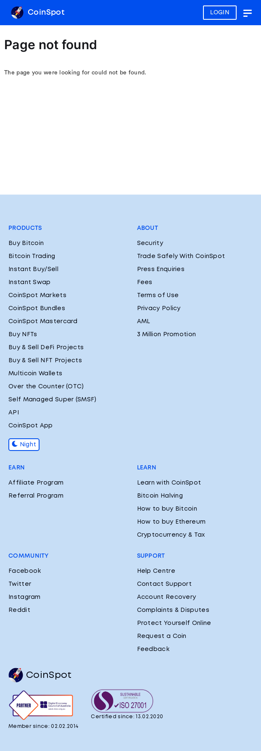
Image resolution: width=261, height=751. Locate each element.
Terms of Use (158, 295)
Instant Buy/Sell (33, 269)
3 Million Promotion (166, 334)
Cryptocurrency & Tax (171, 535)
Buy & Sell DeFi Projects (46, 347)
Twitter (19, 584)
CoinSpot (37, 12)
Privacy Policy (159, 308)
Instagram (24, 597)
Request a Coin (162, 636)
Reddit (19, 610)
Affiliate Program (35, 482)
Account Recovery (166, 597)
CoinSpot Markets (37, 295)
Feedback (153, 649)
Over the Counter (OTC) (46, 386)
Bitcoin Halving (160, 495)
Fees (145, 282)
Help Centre (156, 571)
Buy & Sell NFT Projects (45, 360)
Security (150, 243)
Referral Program (35, 495)
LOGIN (220, 13)
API (13, 412)
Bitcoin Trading (31, 256)
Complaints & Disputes (173, 610)
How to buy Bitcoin (167, 508)
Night (24, 444)
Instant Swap (29, 282)
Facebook (24, 571)
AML (143, 321)
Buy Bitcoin (26, 243)
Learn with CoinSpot (169, 482)
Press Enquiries (161, 269)
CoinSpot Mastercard (43, 321)
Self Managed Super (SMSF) (52, 399)
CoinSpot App (30, 425)
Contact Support (164, 584)
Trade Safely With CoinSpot (181, 256)
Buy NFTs (22, 334)
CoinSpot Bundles (36, 308)
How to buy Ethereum (171, 521)
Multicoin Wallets (35, 373)
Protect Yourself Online (174, 623)
